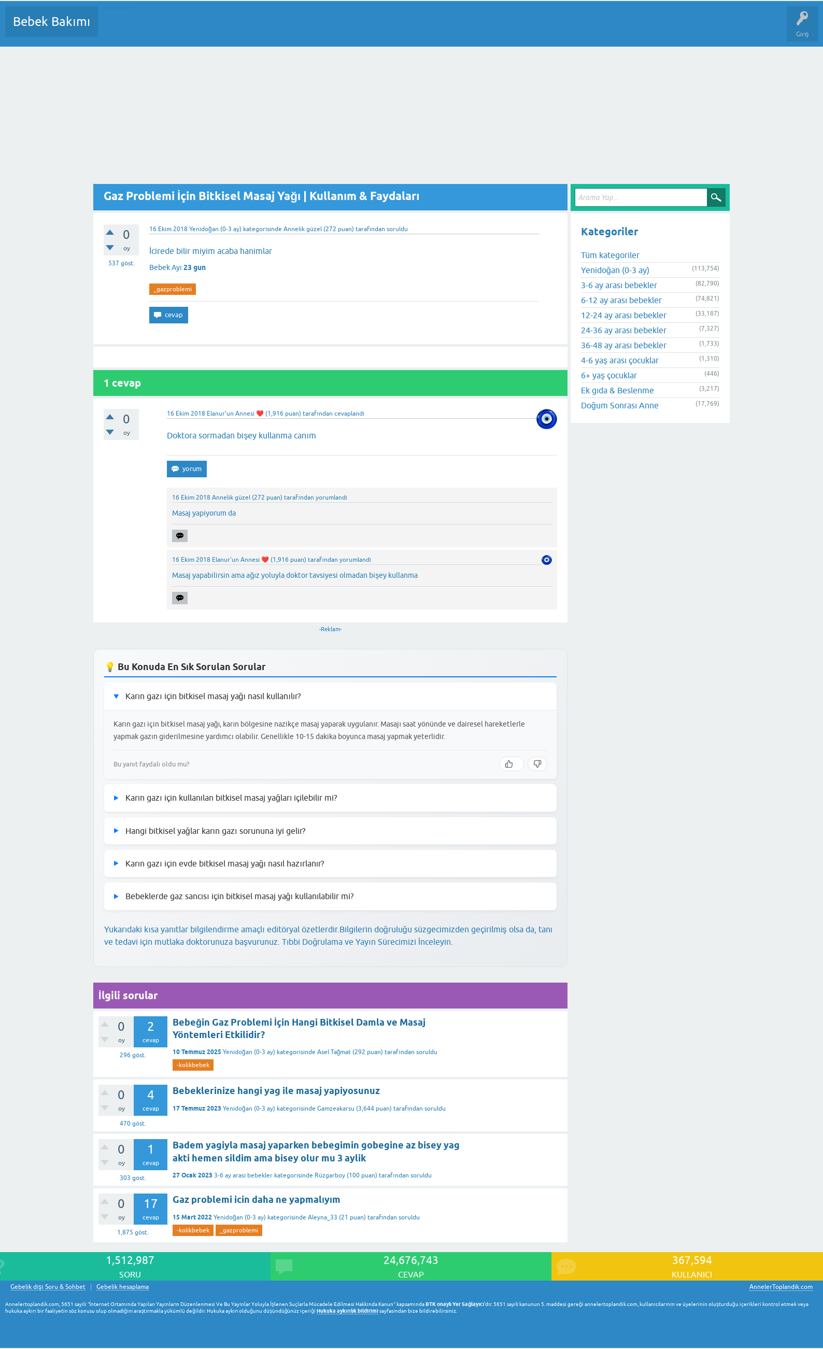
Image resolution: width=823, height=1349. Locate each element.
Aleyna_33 (322, 1217)
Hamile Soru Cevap (434, 29)
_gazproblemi (172, 289)
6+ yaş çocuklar (609, 375)
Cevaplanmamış (161, 29)
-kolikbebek (193, 1065)
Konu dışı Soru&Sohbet (360, 29)
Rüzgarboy (330, 1175)
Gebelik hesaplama (122, 1287)
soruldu (397, 229)
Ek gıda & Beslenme (617, 390)
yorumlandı (331, 497)
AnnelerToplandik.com (781, 1286)
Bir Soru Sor (298, 29)
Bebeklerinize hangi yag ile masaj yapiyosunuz (276, 1090)
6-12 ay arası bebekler (621, 300)
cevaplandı (349, 413)
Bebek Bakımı (51, 22)
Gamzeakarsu (335, 1108)
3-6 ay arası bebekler (243, 1175)
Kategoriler (212, 29)
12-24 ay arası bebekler (623, 315)
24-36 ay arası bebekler (623, 330)
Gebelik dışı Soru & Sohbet (48, 1287)
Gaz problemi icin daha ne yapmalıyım (256, 1199)
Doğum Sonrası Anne (620, 405)
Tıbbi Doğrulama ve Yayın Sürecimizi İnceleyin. (367, 941)
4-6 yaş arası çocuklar (620, 360)
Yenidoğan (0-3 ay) (215, 229)
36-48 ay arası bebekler (623, 345)
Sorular (116, 29)
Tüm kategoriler (610, 255)
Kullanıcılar (255, 29)
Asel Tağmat (334, 1052)
